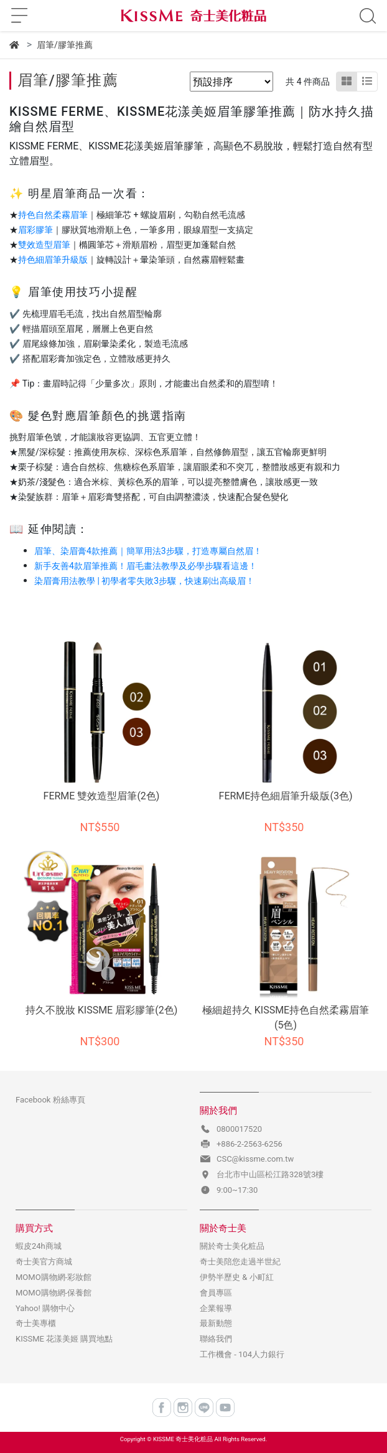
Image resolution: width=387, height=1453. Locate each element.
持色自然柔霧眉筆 (53, 215)
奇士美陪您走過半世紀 (240, 1261)
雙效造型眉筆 (44, 245)
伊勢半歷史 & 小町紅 (237, 1277)
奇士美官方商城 (44, 1261)
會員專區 (216, 1292)
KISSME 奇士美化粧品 (183, 1439)
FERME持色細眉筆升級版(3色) (286, 796)
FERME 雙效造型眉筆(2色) (102, 796)
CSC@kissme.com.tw (255, 1159)
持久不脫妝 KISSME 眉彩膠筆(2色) (101, 1010)
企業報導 (216, 1308)
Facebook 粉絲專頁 (50, 1099)
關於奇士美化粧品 (232, 1246)
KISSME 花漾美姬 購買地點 (64, 1338)
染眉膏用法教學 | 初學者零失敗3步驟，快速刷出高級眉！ (144, 581)
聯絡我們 (216, 1338)
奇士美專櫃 (36, 1323)
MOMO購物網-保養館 (53, 1292)
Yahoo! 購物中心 (45, 1308)
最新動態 (216, 1323)
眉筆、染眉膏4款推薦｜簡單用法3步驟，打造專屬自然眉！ (148, 551)
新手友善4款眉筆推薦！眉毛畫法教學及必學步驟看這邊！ (145, 566)
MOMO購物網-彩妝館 (53, 1277)
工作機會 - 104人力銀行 (242, 1354)
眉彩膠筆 (35, 230)
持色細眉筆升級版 (53, 260)
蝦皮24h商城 (39, 1246)
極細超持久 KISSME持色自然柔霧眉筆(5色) (285, 1017)
